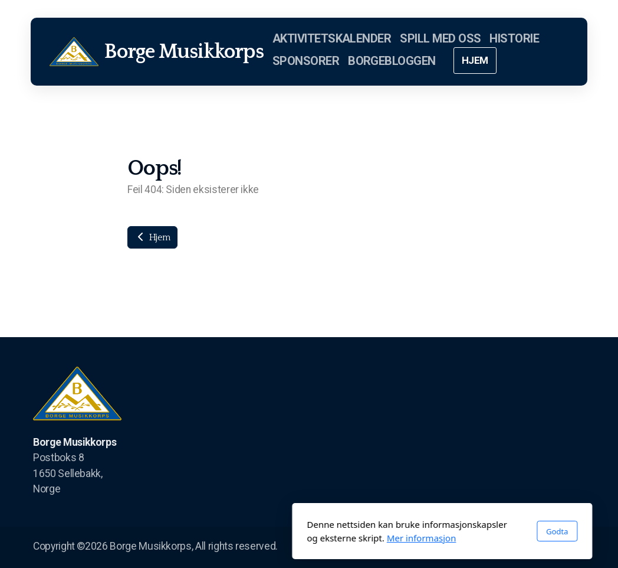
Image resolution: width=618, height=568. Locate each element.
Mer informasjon (288, 538)
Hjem (152, 237)
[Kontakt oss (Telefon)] (558, 547)
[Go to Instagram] (541, 547)
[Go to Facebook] (505, 547)
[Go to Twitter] (523, 547)
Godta (424, 531)
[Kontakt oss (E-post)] (576, 547)
